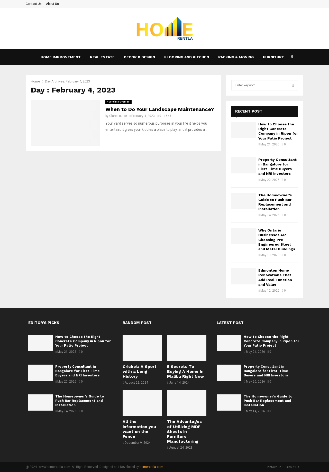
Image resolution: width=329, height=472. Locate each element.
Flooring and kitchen (186, 57)
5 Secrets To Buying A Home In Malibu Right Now (185, 371)
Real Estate (102, 57)
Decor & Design (139, 57)
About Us (52, 4)
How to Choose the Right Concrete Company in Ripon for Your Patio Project (83, 341)
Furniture (273, 57)
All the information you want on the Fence (139, 429)
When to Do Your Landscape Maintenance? (159, 109)
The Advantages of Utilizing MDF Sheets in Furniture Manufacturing (184, 431)
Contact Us (34, 4)
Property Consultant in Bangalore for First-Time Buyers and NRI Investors (77, 371)
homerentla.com (151, 467)
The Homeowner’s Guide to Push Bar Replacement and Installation (79, 400)
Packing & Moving (236, 57)
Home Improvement (61, 57)
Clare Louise (118, 116)
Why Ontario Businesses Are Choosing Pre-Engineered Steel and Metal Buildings (276, 239)
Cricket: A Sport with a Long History (140, 371)
